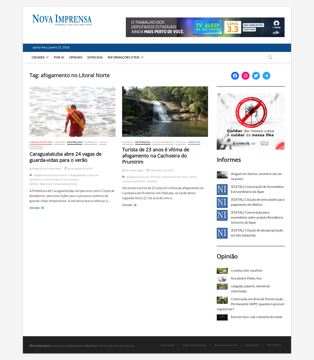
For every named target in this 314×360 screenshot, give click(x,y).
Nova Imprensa (163, 142)
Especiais (95, 57)
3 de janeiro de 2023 (160, 170)
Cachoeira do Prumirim (174, 176)
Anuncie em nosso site (225, 345)
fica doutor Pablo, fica (246, 278)
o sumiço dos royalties (247, 270)
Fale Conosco (274, 344)
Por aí (59, 57)
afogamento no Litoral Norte (50, 175)
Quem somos (167, 345)
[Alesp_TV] (205, 20)
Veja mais (42, 208)
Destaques (74, 142)
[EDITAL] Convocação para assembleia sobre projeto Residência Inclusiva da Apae (257, 217)
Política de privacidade (194, 345)
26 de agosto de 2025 (78, 168)
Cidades (38, 57)
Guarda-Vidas (52, 179)
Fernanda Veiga (132, 170)
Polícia (181, 142)
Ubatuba (194, 142)
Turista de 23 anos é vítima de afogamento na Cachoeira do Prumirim (155, 155)
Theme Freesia (75, 345)
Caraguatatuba (40, 142)
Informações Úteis (124, 57)
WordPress (91, 345)
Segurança (46, 183)
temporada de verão (65, 183)
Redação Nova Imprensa (45, 168)
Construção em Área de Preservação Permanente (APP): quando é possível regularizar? (250, 304)
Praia (64, 179)
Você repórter (252, 345)
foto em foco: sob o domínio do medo (256, 317)
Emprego (90, 142)
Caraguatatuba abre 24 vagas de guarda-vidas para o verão (65, 157)
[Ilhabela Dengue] (251, 96)
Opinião (75, 57)
